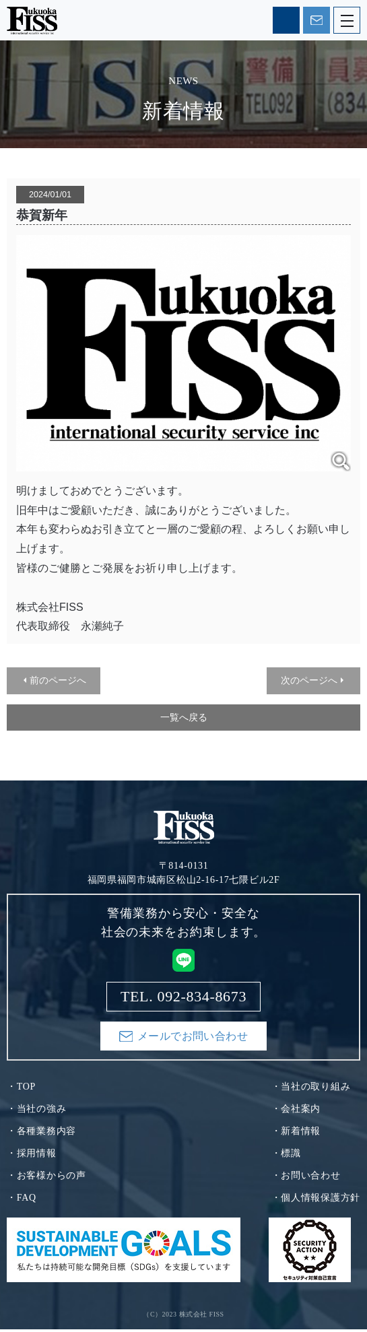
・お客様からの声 (46, 1178)
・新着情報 (296, 1134)
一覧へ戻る (183, 717)
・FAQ (21, 1200)
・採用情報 (32, 1156)
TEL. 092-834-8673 (286, 20)
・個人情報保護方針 (315, 1200)
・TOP (21, 1089)
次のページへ (309, 680)
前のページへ (58, 680)
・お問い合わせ (306, 1178)
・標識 (286, 1156)
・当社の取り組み (311, 1089)
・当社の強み (36, 1111)
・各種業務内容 (41, 1134)
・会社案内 (296, 1111)
